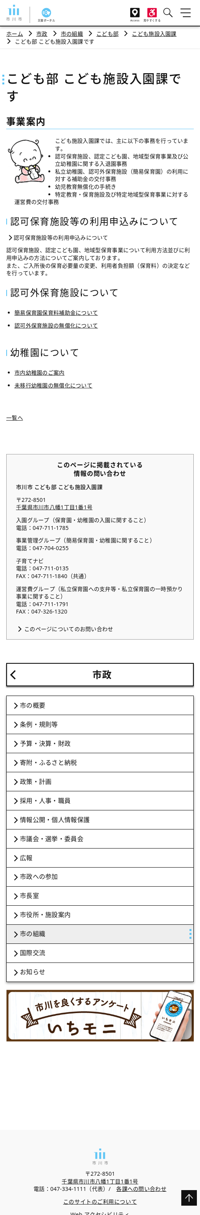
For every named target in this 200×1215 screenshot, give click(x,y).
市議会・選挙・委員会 (51, 839)
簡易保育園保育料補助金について (56, 312)
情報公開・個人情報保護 (55, 819)
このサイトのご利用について (100, 1201)
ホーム (14, 33)
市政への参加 (39, 876)
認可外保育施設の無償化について (56, 325)
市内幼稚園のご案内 (39, 372)
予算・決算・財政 (45, 743)
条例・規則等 (39, 724)
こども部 (107, 33)
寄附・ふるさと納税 (48, 762)
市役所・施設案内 (45, 914)
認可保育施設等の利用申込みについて (61, 237)
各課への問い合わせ (141, 1188)
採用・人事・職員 (45, 800)
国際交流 (32, 953)
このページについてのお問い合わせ (68, 629)
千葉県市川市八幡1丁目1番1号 (54, 507)
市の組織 (72, 33)
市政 (42, 33)
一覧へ (14, 417)
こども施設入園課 (154, 33)
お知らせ (32, 972)
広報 (26, 858)
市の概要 (32, 705)
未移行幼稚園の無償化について (53, 385)
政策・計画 (35, 781)
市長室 (29, 895)
